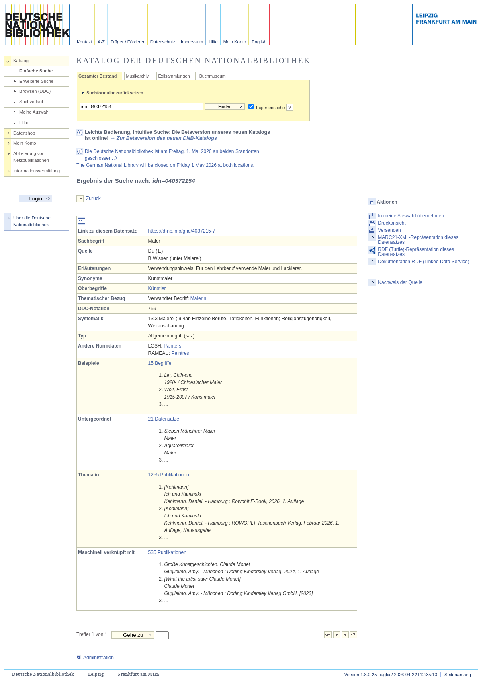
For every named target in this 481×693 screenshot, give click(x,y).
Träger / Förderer (128, 41)
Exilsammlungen (174, 76)
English (259, 41)
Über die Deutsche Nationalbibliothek (32, 221)
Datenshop (24, 133)
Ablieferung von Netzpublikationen (31, 157)
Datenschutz (162, 41)
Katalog (21, 60)
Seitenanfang (457, 674)
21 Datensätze (163, 419)
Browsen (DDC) (35, 91)
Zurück (93, 198)
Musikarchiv (137, 76)
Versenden (389, 230)
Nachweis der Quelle (400, 282)
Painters (172, 346)
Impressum (192, 41)
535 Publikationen (167, 552)
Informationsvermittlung (36, 170)
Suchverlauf (31, 101)
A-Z (101, 41)
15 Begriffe (160, 363)
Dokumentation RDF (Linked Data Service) (423, 261)
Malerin (198, 298)
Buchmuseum (212, 76)
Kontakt (84, 41)
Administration (95, 657)
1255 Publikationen (168, 475)
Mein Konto (234, 41)
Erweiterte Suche (36, 81)
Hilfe (213, 41)
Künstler (157, 288)
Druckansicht (391, 223)
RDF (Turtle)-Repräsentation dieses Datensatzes (416, 252)
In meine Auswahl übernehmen (411, 216)
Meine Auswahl (34, 112)
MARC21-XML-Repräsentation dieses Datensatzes (418, 240)
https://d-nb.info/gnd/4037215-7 (181, 231)
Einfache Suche (36, 70)
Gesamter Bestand (97, 76)
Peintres (180, 353)
